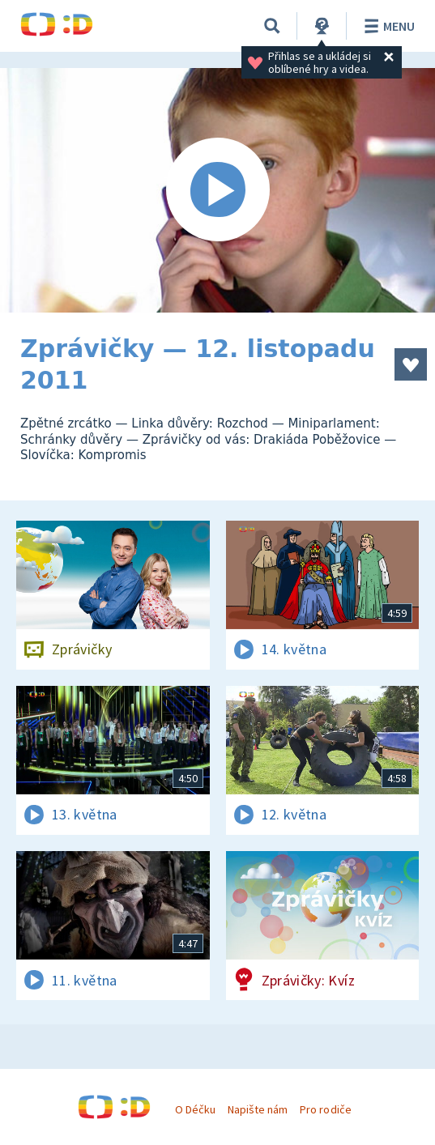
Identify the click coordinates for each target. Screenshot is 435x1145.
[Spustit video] (217, 190)
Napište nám (258, 1109)
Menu (387, 26)
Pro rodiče (325, 1109)
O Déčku (195, 1109)
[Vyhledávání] (272, 26)
